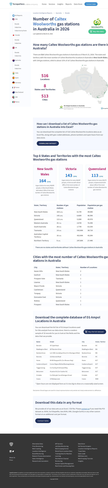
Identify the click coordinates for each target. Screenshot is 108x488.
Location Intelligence (39, 451)
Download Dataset (47, 143)
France (15, 87)
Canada (16, 35)
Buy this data (97, 31)
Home (44, 4)
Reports (68, 4)
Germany (16, 83)
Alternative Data (37, 444)
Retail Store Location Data (63, 451)
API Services (59, 444)
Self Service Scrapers (84, 446)
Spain (15, 78)
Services (52, 4)
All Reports (17, 15)
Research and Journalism (40, 461)
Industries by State (21, 30)
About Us (12, 457)
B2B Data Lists (82, 456)
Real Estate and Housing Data (64, 466)
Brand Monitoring (38, 454)
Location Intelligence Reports (42, 13)
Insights (60, 4)
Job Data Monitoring (61, 446)
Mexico (15, 102)
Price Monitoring (37, 446)
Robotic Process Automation (41, 456)
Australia (16, 60)
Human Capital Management (64, 463)
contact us (85, 409)
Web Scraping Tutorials (85, 458)
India (15, 73)
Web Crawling (36, 449)
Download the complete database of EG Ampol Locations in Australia (67, 319)
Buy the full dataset (94, 331)
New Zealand (17, 92)
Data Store (78, 4)
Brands (17, 24)
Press (11, 460)
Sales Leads (81, 454)
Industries (18, 27)
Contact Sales (91, 4)
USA (15, 19)
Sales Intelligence (38, 458)
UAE (15, 97)
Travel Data (81, 451)
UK (14, 48)
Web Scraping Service (62, 449)
